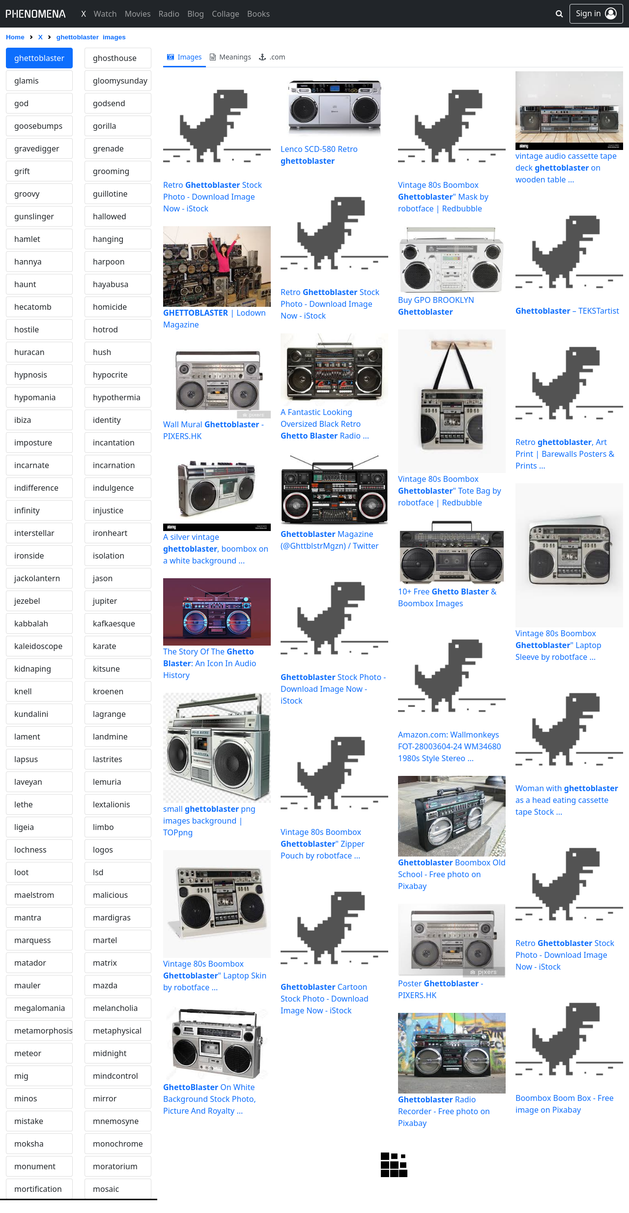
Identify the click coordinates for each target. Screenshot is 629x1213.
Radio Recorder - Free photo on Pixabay (444, 1111)
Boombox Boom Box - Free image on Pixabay (564, 1104)
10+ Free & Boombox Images (447, 597)
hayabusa (110, 284)
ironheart (110, 533)
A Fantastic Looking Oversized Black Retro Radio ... (325, 424)
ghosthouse (115, 58)
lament (27, 736)
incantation (114, 442)
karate (104, 646)
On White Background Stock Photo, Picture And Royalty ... (209, 1099)
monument (35, 1166)
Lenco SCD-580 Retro (319, 155)
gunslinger (34, 216)
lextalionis (111, 804)
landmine (110, 736)
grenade (108, 148)
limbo (103, 827)
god (21, 103)
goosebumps (38, 125)
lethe (23, 804)
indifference (36, 487)
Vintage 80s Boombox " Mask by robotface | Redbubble (443, 196)
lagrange (109, 714)
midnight (109, 1053)
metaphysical (117, 1030)
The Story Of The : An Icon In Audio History (209, 663)
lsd (98, 872)
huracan (29, 352)
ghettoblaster (39, 58)
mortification (38, 1188)
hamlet (27, 239)
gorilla (104, 125)
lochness (30, 849)
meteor (27, 1053)
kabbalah (31, 623)
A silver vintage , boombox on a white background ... (215, 549)
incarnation (114, 465)
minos (25, 1098)
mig (21, 1075)
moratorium (115, 1166)
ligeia (24, 827)
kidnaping (32, 668)
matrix (105, 962)
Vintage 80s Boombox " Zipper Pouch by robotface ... (323, 844)
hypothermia (117, 397)
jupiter (105, 600)
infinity (27, 510)
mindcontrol (115, 1075)
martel (105, 940)
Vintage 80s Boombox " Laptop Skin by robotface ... (214, 975)
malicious (110, 894)
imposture (33, 442)
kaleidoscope (38, 646)
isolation (108, 555)
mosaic (106, 1188)
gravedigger (36, 148)
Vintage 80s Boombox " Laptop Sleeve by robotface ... (558, 645)
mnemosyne (116, 1121)
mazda (105, 985)
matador (30, 962)
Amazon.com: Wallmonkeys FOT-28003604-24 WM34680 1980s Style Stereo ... (449, 746)
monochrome (118, 1143)
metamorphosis (43, 1030)
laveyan (28, 781)
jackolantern (37, 578)
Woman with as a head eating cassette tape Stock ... (566, 800)
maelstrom (34, 894)
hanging (108, 239)
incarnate (31, 465)
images (184, 56)
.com (272, 56)
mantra (27, 917)
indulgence (113, 487)
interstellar (34, 533)
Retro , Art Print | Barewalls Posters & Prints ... (564, 454)
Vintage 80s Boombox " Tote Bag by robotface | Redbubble (449, 490)
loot (21, 872)
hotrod (105, 329)
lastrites (107, 759)
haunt (25, 284)
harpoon (109, 261)
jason (103, 578)
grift (22, 171)
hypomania (35, 397)
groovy (26, 193)
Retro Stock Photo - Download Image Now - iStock (212, 196)
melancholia (115, 1008)
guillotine (110, 193)
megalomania (39, 1008)
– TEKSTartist (567, 310)
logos (103, 849)
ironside (29, 555)
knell (23, 691)
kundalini (31, 714)
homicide (110, 306)
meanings (230, 56)
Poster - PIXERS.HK (440, 989)
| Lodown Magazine (214, 318)
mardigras (112, 917)
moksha (29, 1143)
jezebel (27, 600)
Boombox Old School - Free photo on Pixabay (452, 874)
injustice (108, 510)
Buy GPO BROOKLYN (436, 306)
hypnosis (30, 374)
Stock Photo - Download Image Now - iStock (333, 689)
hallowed (109, 216)
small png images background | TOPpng (209, 820)
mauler (27, 985)
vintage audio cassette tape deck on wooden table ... (566, 167)
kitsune (106, 668)
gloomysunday (120, 80)
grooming (111, 171)
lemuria (107, 781)
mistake (28, 1121)
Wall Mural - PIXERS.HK (213, 430)
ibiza (22, 419)
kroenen (108, 691)
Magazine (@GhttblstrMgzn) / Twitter (330, 540)
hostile (26, 329)
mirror (104, 1098)
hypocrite (110, 374)
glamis (26, 80)
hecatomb (33, 306)
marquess (32, 940)
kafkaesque (114, 623)
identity (107, 419)
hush (102, 352)
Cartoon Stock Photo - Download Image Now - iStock (325, 998)
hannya (28, 261)
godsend (109, 103)
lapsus (26, 759)
